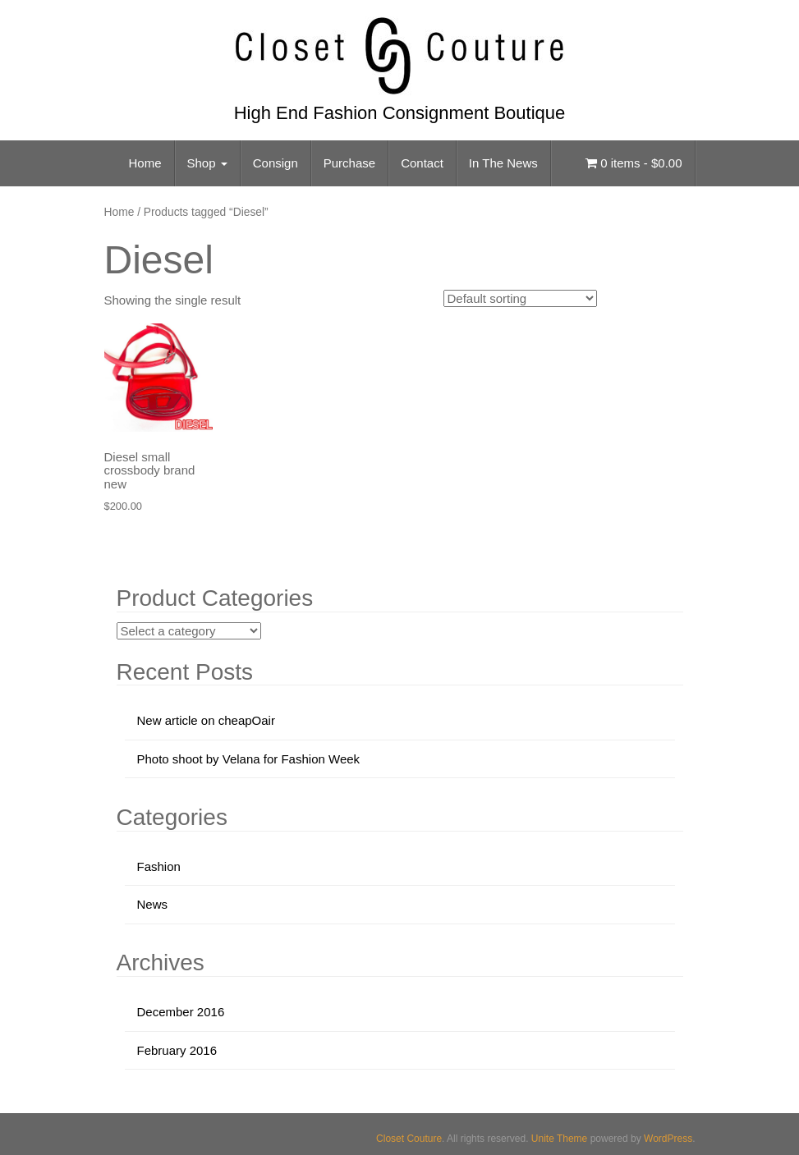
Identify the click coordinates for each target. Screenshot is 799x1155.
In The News (503, 163)
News (152, 904)
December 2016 (181, 1012)
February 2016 (177, 1050)
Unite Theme (559, 1138)
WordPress (668, 1138)
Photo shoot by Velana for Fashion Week (248, 759)
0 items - (633, 163)
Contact (422, 163)
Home (145, 163)
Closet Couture (409, 1138)
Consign (275, 163)
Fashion (159, 866)
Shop (207, 163)
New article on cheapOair (206, 720)
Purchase (349, 163)
